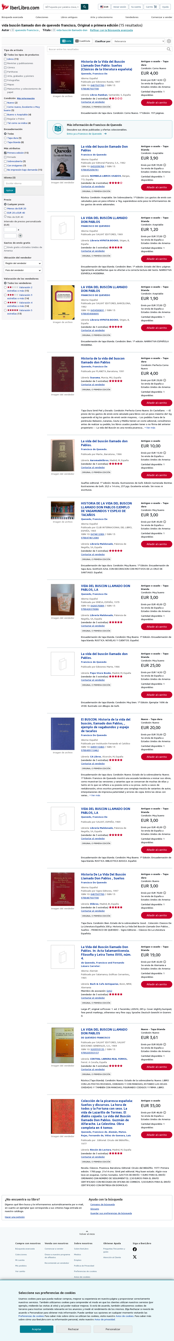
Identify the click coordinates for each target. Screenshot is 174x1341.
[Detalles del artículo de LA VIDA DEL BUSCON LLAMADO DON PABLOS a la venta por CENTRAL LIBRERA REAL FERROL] (62, 1045)
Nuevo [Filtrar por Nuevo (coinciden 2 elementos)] (11, 102)
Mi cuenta (19, 1260)
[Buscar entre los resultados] (109, 49)
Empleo (77, 1260)
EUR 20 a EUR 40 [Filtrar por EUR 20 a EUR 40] (14, 212)
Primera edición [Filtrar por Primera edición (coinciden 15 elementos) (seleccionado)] (16, 152)
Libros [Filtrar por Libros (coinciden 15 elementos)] (11, 58)
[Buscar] (84, 7)
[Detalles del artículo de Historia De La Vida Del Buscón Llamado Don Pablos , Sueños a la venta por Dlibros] (62, 889)
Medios (77, 1254)
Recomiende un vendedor (57, 1263)
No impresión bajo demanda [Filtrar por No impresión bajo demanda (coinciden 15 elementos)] (23, 169)
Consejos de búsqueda (102, 1204)
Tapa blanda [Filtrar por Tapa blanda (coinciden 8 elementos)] (14, 142)
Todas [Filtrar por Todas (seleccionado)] (9, 133)
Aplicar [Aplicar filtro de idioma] (9, 190)
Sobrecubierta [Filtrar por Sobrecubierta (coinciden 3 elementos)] (15, 161)
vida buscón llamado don (71, 30)
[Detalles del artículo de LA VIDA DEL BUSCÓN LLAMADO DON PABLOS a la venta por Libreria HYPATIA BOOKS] (62, 228)
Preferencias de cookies (31, 1315)
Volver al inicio (87, 1234)
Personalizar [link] (113, 1329)
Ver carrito (20, 1271)
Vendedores (131, 17)
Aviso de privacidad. (104, 1319)
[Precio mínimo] (10, 229)
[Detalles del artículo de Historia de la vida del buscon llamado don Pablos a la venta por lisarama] (62, 374)
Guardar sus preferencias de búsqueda (111, 1213)
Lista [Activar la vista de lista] (66, 41)
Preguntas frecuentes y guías (114, 1250)
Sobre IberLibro (81, 1249)
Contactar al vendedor (93, 101)
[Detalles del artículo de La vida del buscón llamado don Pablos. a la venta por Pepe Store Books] (62, 664)
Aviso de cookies (82, 1277)
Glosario (94, 1208)
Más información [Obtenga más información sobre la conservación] (26, 98)
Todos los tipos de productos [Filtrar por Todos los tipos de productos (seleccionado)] (22, 54)
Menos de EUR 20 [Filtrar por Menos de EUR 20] (15, 208)
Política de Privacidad (84, 1265)
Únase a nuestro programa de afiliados (57, 1256)
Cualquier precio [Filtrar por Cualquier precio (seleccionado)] (14, 204)
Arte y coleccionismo (101, 17)
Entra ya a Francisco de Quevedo (87, 133)
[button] (169, 49)
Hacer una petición (15, 1217)
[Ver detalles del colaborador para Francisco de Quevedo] (94, 73)
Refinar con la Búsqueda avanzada (111, 30)
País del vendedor (14, 270)
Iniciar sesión (120, 6)
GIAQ (109, 990)
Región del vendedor (15, 263)
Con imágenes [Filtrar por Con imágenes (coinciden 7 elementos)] (15, 165)
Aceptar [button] (36, 1329)
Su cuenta (136, 6)
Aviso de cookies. (125, 1315)
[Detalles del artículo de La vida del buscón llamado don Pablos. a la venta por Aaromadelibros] (62, 455)
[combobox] (62, 7)
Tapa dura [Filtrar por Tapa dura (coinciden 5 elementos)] (12, 137)
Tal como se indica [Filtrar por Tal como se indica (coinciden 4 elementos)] (17, 123)
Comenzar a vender (161, 17)
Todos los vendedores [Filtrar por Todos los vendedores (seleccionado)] (19, 283)
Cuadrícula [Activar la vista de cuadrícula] (82, 41)
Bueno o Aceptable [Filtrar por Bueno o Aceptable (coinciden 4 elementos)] (17, 114)
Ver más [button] (150, 427)
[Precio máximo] (10, 236)
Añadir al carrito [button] (157, 102)
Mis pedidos (21, 1265)
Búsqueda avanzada (12, 17)
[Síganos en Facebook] (135, 1250)
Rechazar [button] (73, 1329)
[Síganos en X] (135, 1257)
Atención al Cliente (112, 1257)
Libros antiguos (69, 17)
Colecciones (42, 17)
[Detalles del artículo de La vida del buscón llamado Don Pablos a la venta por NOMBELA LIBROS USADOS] (62, 162)
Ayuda (165, 6)
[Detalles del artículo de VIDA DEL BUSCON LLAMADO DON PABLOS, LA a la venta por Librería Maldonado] (62, 600)
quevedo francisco (26, 30)
